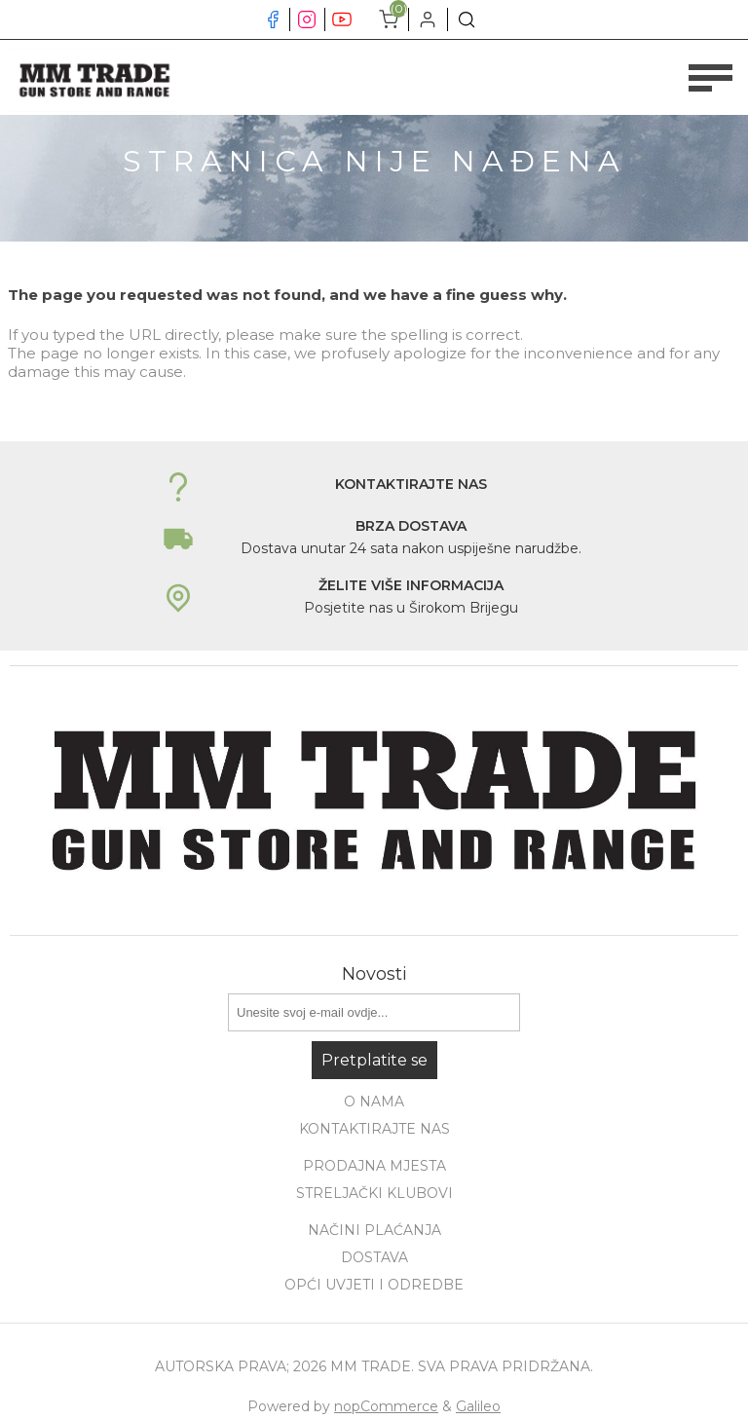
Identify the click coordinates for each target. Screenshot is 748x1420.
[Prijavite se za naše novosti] (374, 1012)
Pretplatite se (374, 1060)
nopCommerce (386, 1406)
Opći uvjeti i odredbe (374, 1284)
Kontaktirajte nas (374, 1129)
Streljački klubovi (374, 1193)
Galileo (478, 1406)
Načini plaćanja (374, 1230)
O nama (374, 1101)
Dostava (374, 1257)
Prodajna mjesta (374, 1166)
